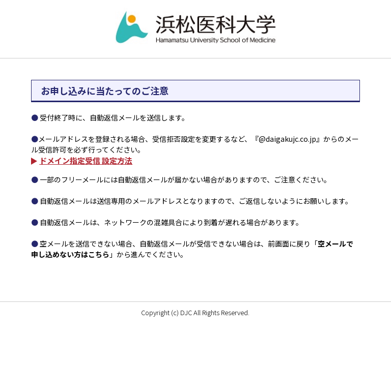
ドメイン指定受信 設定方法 (85, 160)
